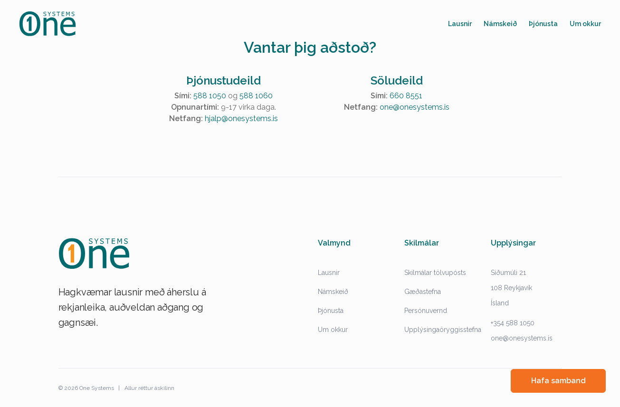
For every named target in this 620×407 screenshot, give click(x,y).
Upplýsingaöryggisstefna (442, 329)
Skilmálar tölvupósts (435, 272)
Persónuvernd (425, 310)
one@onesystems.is (414, 107)
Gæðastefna (422, 291)
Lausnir (329, 272)
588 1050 (209, 95)
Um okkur (333, 329)
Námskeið (333, 291)
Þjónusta (330, 310)
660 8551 (406, 95)
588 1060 (256, 95)
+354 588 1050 (512, 323)
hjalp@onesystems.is (241, 118)
